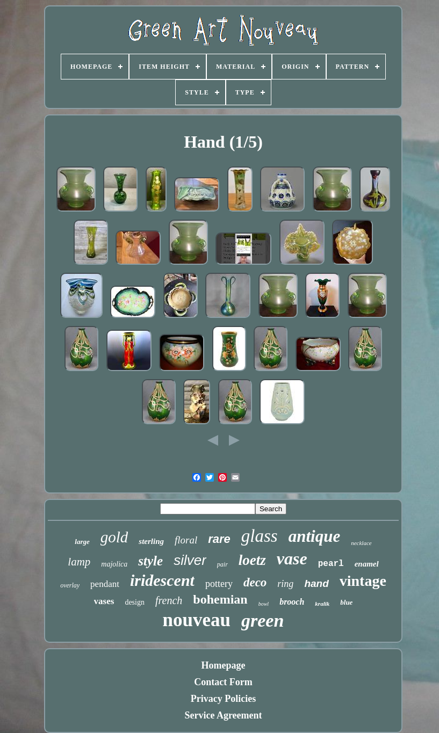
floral (186, 540)
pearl (331, 564)
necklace (361, 543)
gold (114, 537)
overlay (70, 585)
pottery (219, 583)
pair (222, 564)
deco (255, 582)
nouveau (197, 619)
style (150, 561)
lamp (79, 561)
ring (285, 583)
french (168, 600)
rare (219, 539)
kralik (322, 603)
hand (316, 583)
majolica (114, 564)
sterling (151, 541)
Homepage (223, 665)
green (262, 620)
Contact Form (223, 682)
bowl (263, 604)
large (82, 542)
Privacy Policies (223, 698)
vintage (363, 580)
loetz (252, 560)
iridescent (162, 580)
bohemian (220, 599)
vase (292, 558)
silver (190, 560)
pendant (104, 584)
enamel (367, 564)
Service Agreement (223, 715)
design (135, 602)
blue (346, 602)
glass (259, 536)
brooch (291, 601)
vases (104, 601)
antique (314, 536)
